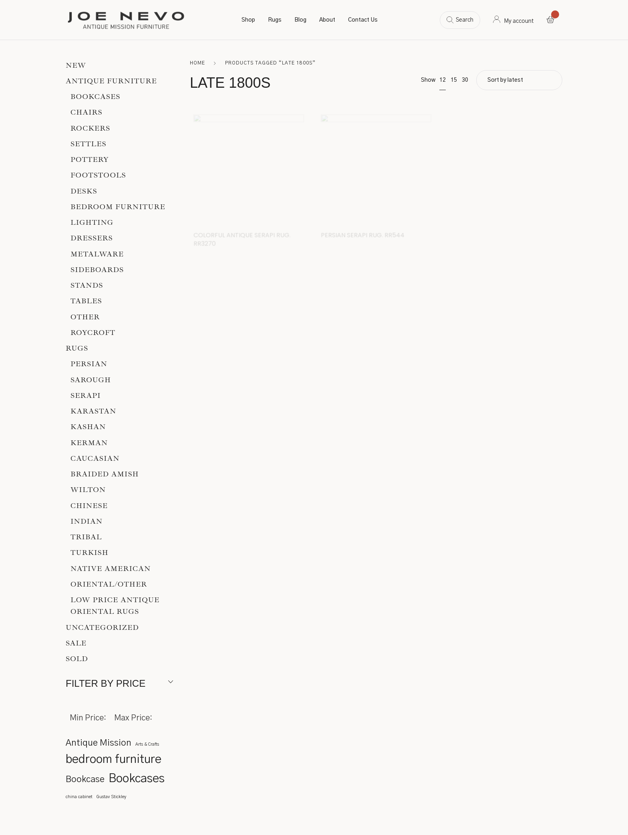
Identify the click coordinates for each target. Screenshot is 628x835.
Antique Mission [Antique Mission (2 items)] (98, 743)
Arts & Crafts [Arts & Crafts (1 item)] (147, 744)
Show (428, 80)
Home (197, 63)
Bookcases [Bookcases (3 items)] (137, 779)
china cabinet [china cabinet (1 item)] (79, 797)
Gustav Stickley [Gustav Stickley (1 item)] (111, 797)
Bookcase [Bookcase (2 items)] (85, 779)
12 (442, 80)
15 (454, 80)
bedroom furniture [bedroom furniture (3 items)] (113, 759)
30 (465, 80)
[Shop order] (519, 80)
